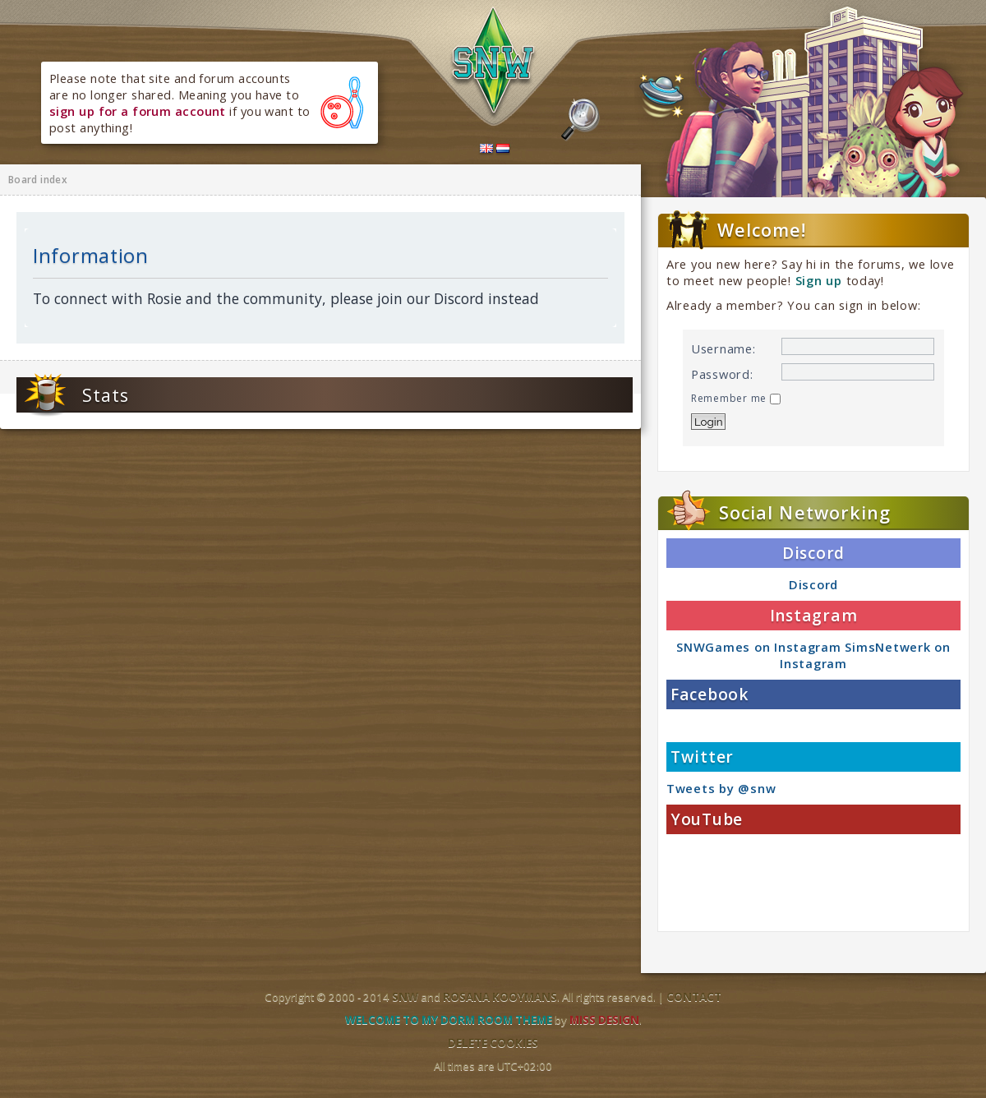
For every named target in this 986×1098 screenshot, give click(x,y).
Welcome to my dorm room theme (448, 1020)
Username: (723, 348)
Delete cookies (493, 1043)
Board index (37, 180)
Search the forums (580, 120)
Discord (813, 584)
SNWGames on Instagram (758, 647)
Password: (722, 374)
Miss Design (604, 1020)
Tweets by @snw (721, 788)
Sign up (818, 280)
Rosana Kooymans (500, 997)
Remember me (736, 398)
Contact (693, 997)
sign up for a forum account (137, 111)
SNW (405, 997)
